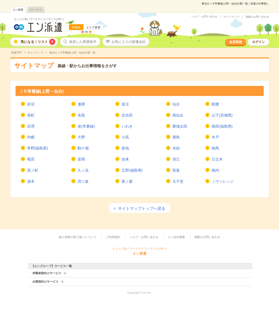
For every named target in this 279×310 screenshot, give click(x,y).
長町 (30, 115)
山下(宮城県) (222, 115)
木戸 (215, 137)
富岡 (81, 159)
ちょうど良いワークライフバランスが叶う (39, 19)
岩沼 (30, 104)
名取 (81, 115)
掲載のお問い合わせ (257, 17)
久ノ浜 (83, 170)
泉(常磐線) (86, 126)
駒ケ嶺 (83, 148)
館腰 (215, 104)
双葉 (176, 170)
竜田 (30, 159)
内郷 (30, 137)
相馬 (215, 148)
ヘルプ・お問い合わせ (204, 16)
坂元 (125, 104)
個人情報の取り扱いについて (77, 237)
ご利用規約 (113, 237)
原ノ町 (32, 170)
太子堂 (177, 181)
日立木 (217, 159)
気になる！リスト (38, 42)
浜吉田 (127, 115)
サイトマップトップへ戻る (141, 208)
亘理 (30, 126)
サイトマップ (231, 17)
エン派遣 (18, 9)
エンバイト (35, 9)
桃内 (215, 170)
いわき (127, 126)
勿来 (125, 159)
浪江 (176, 159)
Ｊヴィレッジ (223, 181)
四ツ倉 (83, 181)
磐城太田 (179, 126)
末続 (176, 148)
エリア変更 (93, 27)
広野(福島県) (132, 170)
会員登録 (235, 42)
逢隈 (81, 104)
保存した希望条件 (82, 42)
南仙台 (177, 115)
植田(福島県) (222, 126)
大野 (81, 137)
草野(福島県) (37, 148)
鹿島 (176, 137)
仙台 (176, 104)
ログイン (258, 42)
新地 (125, 148)
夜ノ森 (127, 181)
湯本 (30, 181)
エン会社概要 (176, 237)
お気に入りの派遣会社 (128, 42)
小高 (125, 137)
